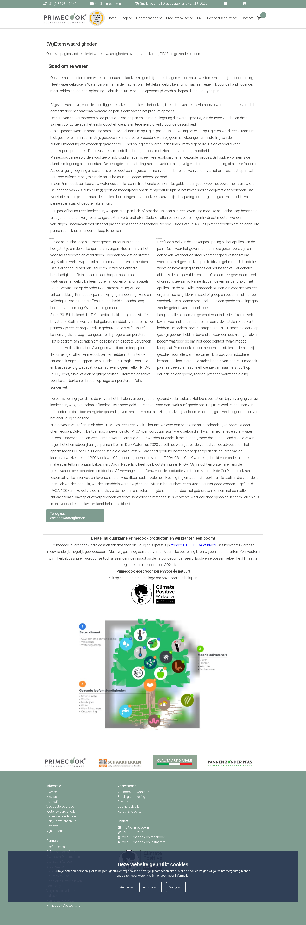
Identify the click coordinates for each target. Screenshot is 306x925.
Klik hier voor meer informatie (169, 875)
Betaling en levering (131, 797)
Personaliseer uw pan (222, 18)
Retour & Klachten (130, 811)
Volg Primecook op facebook (143, 837)
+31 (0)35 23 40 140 (59, 4)
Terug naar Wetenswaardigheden (67, 515)
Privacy (123, 802)
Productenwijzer (179, 18)
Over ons (52, 792)
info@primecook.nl (105, 4)
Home (112, 18)
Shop (126, 18)
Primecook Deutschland (63, 905)
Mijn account (55, 831)
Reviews (52, 826)
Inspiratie (52, 802)
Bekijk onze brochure (61, 821)
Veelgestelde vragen (61, 806)
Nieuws (51, 797)
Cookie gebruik (128, 806)
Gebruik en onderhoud (62, 816)
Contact (247, 18)
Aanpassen (127, 887)
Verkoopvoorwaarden (133, 792)
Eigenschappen (149, 18)
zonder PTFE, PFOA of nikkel (193, 545)
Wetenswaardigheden (61, 811)
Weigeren (175, 887)
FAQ (200, 18)
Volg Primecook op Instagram (143, 842)
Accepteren (150, 887)
